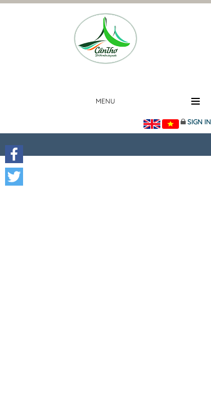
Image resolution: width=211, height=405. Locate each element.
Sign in (199, 122)
